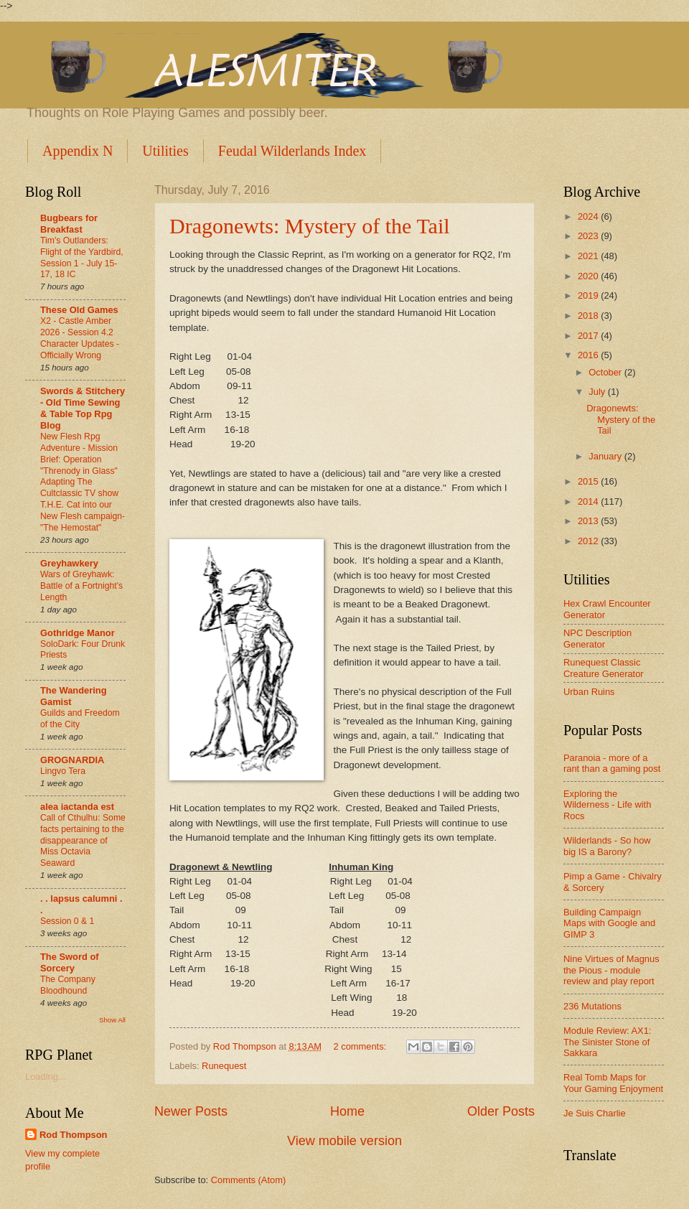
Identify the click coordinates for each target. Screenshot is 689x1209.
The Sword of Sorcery (69, 962)
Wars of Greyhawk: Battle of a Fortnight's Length (81, 585)
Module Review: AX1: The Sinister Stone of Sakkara (607, 1041)
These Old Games (79, 309)
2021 (589, 256)
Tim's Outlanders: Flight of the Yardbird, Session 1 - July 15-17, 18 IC (81, 257)
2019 (589, 295)
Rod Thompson (73, 1134)
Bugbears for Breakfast (69, 224)
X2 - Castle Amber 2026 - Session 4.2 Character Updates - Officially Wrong (79, 338)
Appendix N (77, 151)
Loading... (45, 1076)
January (606, 456)
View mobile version (344, 1141)
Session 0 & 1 (67, 921)
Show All (112, 1020)
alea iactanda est (77, 806)
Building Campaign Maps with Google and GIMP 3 (609, 923)
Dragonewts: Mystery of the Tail (309, 226)
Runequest (224, 1065)
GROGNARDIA (72, 760)
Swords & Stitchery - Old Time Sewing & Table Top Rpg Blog (82, 408)
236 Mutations (592, 1006)
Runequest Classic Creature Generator (603, 667)
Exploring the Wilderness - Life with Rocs (607, 804)
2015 (589, 481)
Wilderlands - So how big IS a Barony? (607, 845)
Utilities (165, 151)
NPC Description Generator (597, 638)
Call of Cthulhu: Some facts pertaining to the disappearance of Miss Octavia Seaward (83, 841)
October (606, 372)
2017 (589, 335)
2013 (589, 520)
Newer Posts (191, 1111)
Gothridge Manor (77, 632)
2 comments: (360, 1046)
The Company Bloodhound (67, 985)
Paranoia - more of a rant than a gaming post (611, 763)
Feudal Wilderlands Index (292, 151)
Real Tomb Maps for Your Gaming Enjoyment (613, 1082)
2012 (589, 541)
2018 (589, 315)
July (598, 391)
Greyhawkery (69, 563)
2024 (589, 216)
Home (347, 1111)
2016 (589, 355)
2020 (589, 276)
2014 (589, 501)
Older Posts (501, 1111)
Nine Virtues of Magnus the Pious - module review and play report (611, 969)
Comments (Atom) (248, 1180)
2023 (589, 235)
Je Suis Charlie (594, 1113)
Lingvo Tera (62, 771)
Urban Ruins (589, 691)
